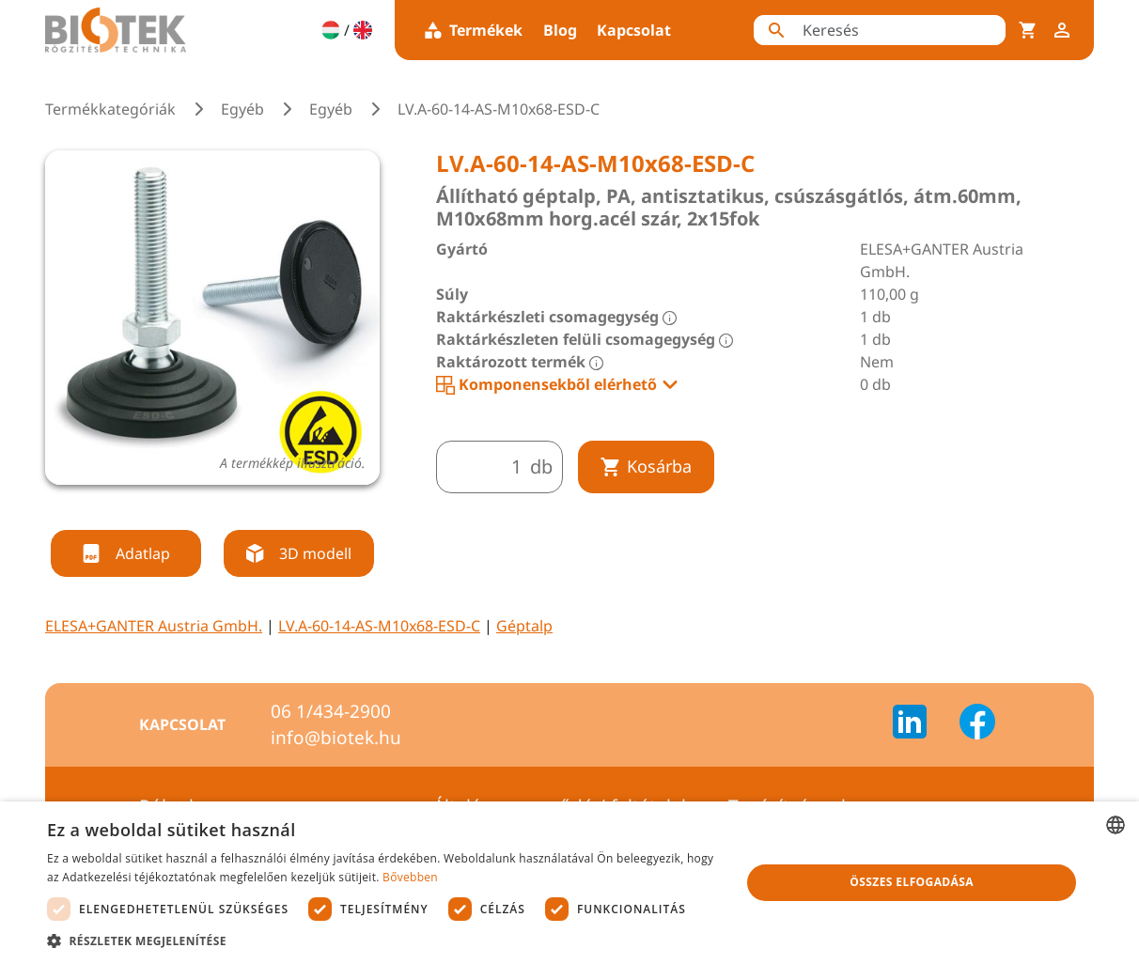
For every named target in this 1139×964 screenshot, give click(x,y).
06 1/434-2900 (331, 711)
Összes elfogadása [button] (912, 882)
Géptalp (524, 625)
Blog (560, 30)
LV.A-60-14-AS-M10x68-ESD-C (379, 625)
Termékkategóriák (110, 109)
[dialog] (569, 882)
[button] (383, 940)
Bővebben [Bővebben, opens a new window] (410, 877)
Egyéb (242, 109)
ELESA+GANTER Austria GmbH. (153, 625)
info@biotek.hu (336, 737)
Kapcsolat (634, 30)
